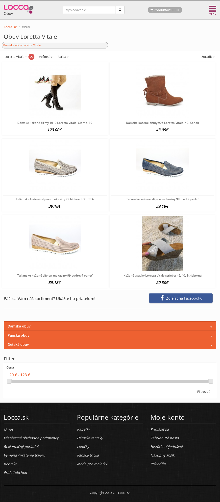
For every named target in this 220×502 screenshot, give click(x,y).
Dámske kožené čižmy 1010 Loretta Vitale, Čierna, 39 (54, 123)
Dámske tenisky (90, 438)
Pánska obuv (18, 335)
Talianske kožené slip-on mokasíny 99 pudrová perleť (54, 275)
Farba (63, 56)
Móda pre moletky (92, 463)
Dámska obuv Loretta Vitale (22, 45)
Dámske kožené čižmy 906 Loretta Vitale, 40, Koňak (162, 123)
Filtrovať (203, 391)
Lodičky (83, 446)
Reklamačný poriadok (21, 446)
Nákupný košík (162, 455)
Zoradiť (208, 56)
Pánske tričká (88, 455)
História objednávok (166, 446)
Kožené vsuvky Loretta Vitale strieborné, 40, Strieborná (162, 275)
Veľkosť (45, 56)
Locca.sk (10, 27)
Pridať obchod (15, 472)
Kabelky (83, 429)
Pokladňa (158, 463)
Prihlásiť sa (159, 429)
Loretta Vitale (15, 56)
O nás (8, 429)
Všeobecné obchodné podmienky (31, 438)
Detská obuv (18, 344)
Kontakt (10, 463)
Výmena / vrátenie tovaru (24, 455)
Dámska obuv (19, 326)
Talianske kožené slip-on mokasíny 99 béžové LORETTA (55, 199)
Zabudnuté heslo (164, 438)
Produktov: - (165, 10)
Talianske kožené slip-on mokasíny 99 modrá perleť (162, 199)
